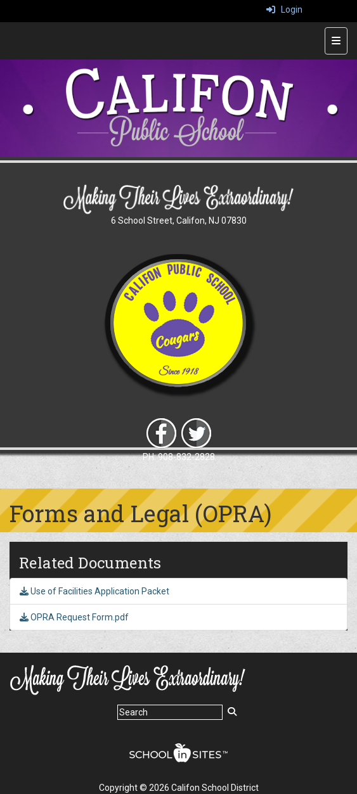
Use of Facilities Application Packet (94, 591)
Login (284, 9)
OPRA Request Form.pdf (74, 617)
